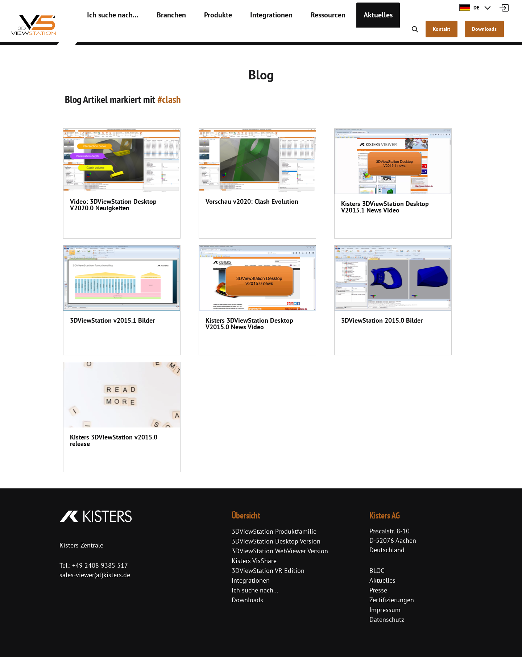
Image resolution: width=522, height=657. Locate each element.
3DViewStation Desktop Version (276, 541)
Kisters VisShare (254, 561)
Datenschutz (386, 619)
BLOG (377, 570)
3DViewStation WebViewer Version (280, 551)
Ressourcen (297, 32)
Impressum (385, 610)
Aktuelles (341, 32)
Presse (378, 590)
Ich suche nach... (255, 590)
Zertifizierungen (391, 600)
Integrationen (247, 32)
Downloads (247, 600)
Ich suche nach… (108, 32)
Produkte (200, 32)
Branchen (158, 32)
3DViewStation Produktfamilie (274, 531)
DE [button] (469, 7)
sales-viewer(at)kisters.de (94, 575)
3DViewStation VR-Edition (268, 570)
